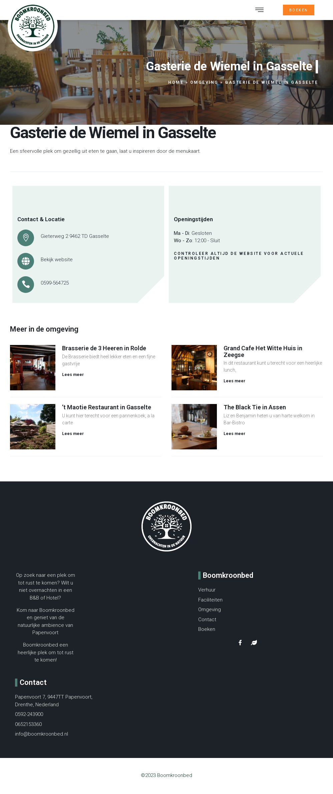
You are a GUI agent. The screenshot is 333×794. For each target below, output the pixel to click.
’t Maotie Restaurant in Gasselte (106, 409)
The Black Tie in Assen (255, 409)
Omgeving (204, 84)
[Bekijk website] (25, 263)
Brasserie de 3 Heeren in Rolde (104, 350)
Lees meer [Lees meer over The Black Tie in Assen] (234, 435)
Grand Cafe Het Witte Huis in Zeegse (263, 353)
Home (176, 84)
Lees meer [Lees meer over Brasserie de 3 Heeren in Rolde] (73, 376)
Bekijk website (57, 262)
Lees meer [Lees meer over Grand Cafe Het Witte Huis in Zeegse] (234, 383)
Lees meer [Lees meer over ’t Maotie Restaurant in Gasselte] (73, 435)
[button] (259, 11)
